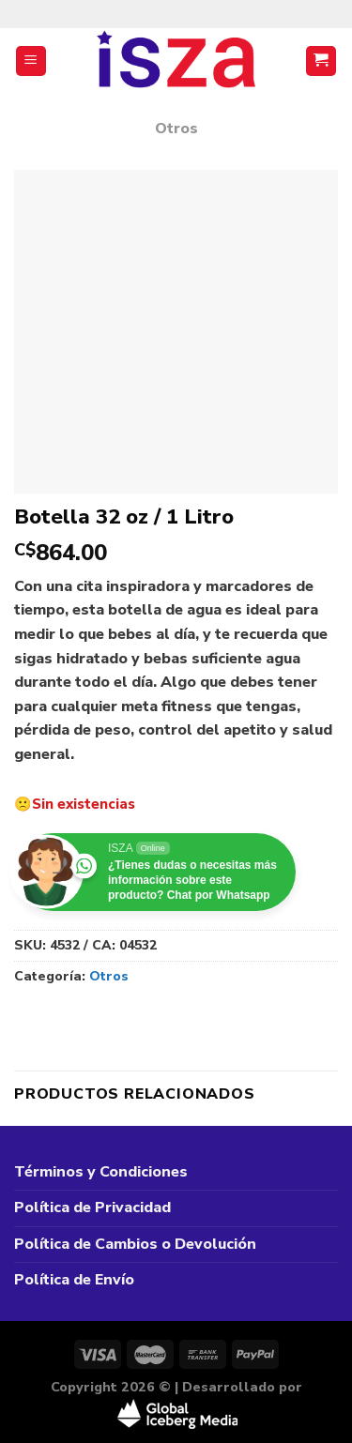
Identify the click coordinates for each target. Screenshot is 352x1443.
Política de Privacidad (92, 1207)
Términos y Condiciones (101, 1172)
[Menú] (31, 61)
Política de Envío (74, 1279)
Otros (176, 128)
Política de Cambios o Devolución (135, 1244)
